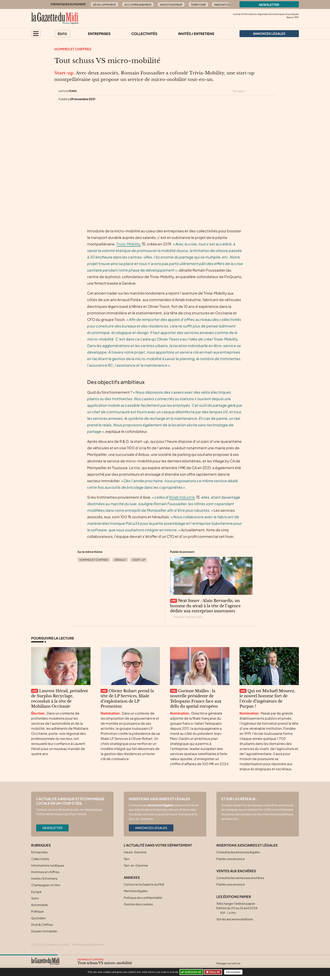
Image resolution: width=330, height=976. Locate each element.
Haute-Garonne (135, 852)
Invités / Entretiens (196, 33)
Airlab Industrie (182, 497)
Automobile (39, 905)
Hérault (120, 559)
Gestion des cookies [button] (138, 904)
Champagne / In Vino (45, 885)
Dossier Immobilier (44, 931)
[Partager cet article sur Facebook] (258, 91)
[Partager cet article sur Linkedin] (265, 91)
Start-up (138, 559)
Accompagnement (138, 4)
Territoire (198, 4)
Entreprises (99, 33)
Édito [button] (62, 34)
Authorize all (191, 972)
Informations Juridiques (47, 865)
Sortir (35, 898)
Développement (104, 4)
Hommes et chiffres (72, 49)
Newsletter (269, 5)
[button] (35, 33)
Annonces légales (151, 828)
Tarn (126, 859)
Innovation (222, 4)
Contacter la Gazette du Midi (144, 884)
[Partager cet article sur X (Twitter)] (250, 91)
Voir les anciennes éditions (234, 919)
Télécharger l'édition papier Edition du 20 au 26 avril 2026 (237, 908)
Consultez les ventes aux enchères (240, 878)
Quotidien (38, 918)
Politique (37, 911)
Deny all (214, 972)
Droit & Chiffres (42, 924)
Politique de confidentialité (143, 897)
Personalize (234, 972)
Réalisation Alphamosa (88, 944)
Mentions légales (136, 891)
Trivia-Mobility (128, 244)
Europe (36, 892)
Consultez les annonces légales (238, 852)
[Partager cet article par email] (273, 91)
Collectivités (144, 33)
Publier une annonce (230, 859)
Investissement (171, 4)
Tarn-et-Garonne (136, 865)
